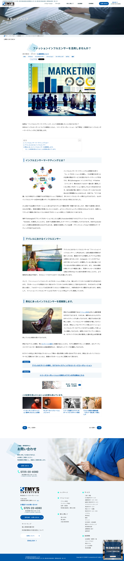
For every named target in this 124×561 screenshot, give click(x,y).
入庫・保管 (88, 495)
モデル (67, 56)
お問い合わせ (104, 3)
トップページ (64, 492)
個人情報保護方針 (28, 527)
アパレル (30, 56)
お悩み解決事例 (65, 522)
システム (87, 513)
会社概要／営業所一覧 (91, 539)
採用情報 (91, 3)
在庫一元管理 (64, 505)
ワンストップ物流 (65, 503)
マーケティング (59, 56)
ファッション (49, 56)
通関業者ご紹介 (89, 529)
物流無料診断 (88, 526)
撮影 (73, 56)
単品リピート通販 (89, 509)
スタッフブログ (89, 541)
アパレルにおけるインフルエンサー (35, 145)
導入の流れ (64, 517)
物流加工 (87, 515)
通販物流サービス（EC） (91, 500)
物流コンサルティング (91, 524)
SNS (24, 56)
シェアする (34, 59)
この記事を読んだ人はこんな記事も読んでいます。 (42, 149)
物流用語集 (88, 548)
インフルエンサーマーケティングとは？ (37, 143)
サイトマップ (26, 524)
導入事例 (63, 519)
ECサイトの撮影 (47, 344)
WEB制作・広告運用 (90, 522)
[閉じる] (121, 542)
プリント (87, 520)
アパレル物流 (84, 312)
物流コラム (88, 543)
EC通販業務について (43, 54)
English (114, 2)
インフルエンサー (39, 56)
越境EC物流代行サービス (91, 502)
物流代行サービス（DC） (91, 511)
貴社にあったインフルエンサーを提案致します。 (39, 147)
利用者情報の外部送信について (33, 530)
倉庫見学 (87, 531)
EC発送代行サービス (90, 498)
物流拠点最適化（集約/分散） (68, 508)
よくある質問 (88, 545)
